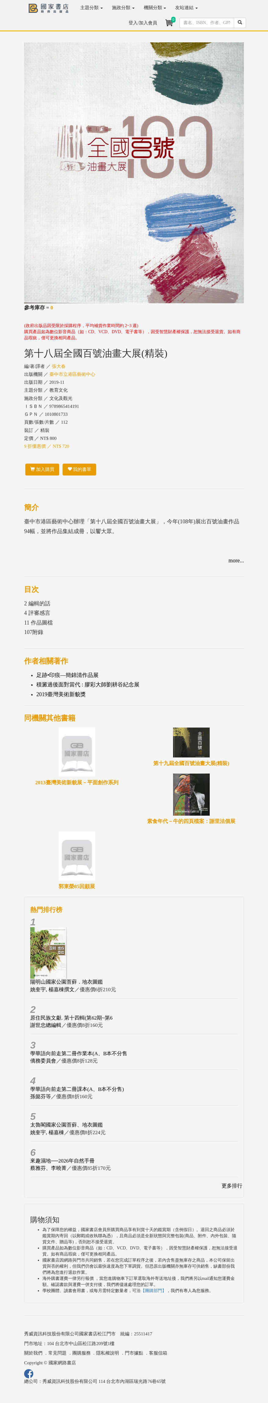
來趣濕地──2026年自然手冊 (62, 1161)
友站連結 (186, 7)
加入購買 (42, 469)
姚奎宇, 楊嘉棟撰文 (52, 989)
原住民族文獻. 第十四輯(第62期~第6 (71, 1018)
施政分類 (123, 7)
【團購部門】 (153, 1290)
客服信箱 (158, 1353)
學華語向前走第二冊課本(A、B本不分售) (77, 1089)
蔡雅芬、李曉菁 (48, 1168)
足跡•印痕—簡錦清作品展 (67, 675)
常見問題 (57, 1353)
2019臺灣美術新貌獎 (61, 694)
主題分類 (91, 7)
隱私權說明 (107, 1353)
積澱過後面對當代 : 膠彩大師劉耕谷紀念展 (87, 685)
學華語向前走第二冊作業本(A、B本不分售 (78, 1053)
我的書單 (79, 469)
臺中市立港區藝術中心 (72, 374)
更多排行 (232, 1186)
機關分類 (155, 7)
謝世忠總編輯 (45, 1025)
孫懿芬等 (40, 1096)
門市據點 (134, 1353)
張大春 (59, 366)
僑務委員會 (43, 1061)
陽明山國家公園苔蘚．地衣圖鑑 (66, 982)
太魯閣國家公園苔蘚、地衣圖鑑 (66, 1125)
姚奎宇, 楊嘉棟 (47, 1132)
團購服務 (81, 1353)
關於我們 (33, 1353)
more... (236, 560)
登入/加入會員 (143, 22)
